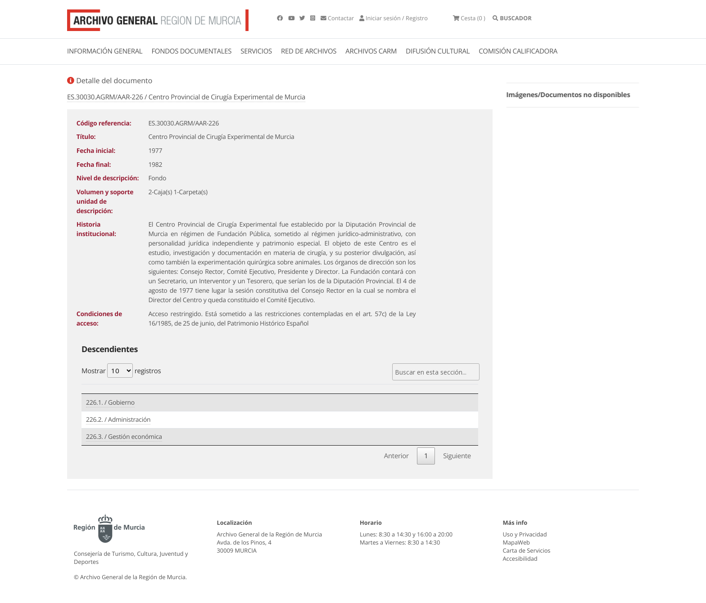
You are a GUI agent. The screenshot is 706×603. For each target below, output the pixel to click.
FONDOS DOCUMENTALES (191, 51)
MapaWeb (516, 542)
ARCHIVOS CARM (371, 51)
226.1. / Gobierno (110, 402)
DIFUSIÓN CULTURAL (438, 51)
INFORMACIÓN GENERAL (104, 51)
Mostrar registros (121, 370)
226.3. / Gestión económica (124, 437)
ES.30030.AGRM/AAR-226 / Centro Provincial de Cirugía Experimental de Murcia (186, 97)
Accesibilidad (520, 558)
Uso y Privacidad (525, 534)
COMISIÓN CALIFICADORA (518, 51)
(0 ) (469, 18)
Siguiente (457, 455)
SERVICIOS (256, 51)
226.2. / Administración (118, 419)
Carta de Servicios (527, 550)
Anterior (396, 455)
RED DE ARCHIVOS (308, 51)
